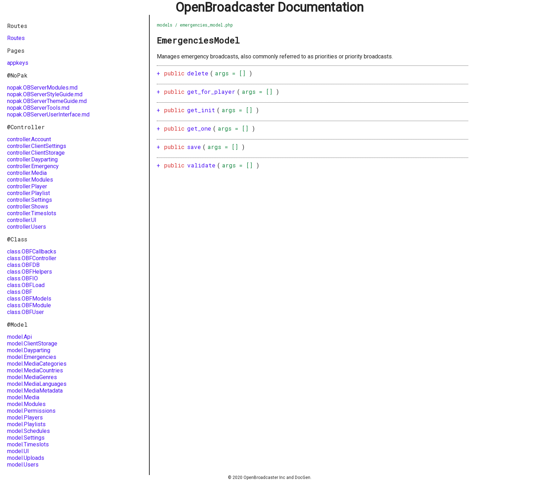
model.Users (23, 464)
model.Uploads (25, 458)
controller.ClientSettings (36, 146)
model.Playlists (26, 424)
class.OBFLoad (26, 285)
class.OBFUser (25, 312)
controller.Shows (27, 206)
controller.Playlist (28, 193)
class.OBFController (31, 258)
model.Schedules (28, 431)
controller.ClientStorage (36, 152)
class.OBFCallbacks (31, 251)
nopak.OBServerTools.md (38, 107)
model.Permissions (31, 410)
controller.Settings (29, 199)
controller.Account (29, 139)
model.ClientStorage (32, 343)
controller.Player (27, 186)
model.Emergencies (31, 357)
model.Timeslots (28, 444)
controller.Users (26, 226)
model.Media (23, 397)
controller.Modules (30, 179)
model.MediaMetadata (35, 390)
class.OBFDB (23, 265)
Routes (16, 38)
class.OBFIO (22, 278)
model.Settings (26, 437)
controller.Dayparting (32, 159)
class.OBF (19, 291)
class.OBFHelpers (29, 271)
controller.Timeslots (31, 213)
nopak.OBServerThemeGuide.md (47, 101)
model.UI (18, 451)
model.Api (19, 336)
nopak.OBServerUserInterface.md (48, 114)
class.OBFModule (29, 305)
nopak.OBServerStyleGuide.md (44, 94)
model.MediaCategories (37, 363)
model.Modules (26, 404)
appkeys (17, 62)
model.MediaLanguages (37, 384)
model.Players (25, 417)
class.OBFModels (29, 298)
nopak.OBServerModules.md (42, 87)
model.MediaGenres (32, 377)
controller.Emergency (33, 166)
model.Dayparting (28, 350)
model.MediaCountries (35, 370)
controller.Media (27, 173)
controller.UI (21, 220)
